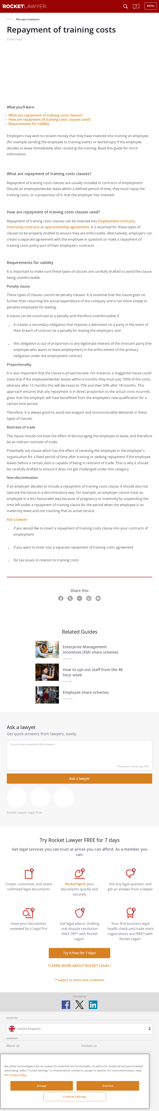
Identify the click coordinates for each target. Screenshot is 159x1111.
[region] (74, 1081)
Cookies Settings (74, 1096)
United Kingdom (29, 1029)
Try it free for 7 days (79, 953)
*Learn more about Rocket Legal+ (79, 965)
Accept (41, 1086)
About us (13, 1046)
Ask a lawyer (17, 519)
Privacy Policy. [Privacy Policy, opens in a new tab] (18, 1075)
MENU (151, 6)
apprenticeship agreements (67, 227)
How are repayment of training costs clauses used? (49, 119)
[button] (9, 19)
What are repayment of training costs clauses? (45, 115)
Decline (107, 1086)
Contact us (89, 1046)
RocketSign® (75, 884)
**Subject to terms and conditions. (79, 980)
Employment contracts (116, 221)
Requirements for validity (28, 123)
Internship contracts (23, 227)
